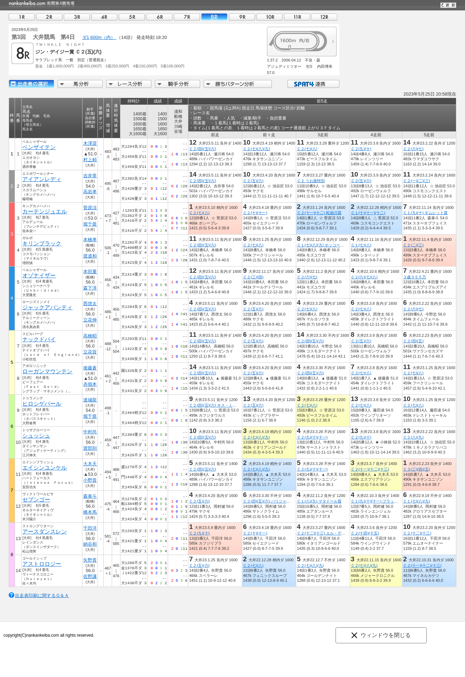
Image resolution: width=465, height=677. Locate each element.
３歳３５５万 (414, 277)
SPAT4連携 (313, 84)
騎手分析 (177, 84)
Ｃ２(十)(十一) (255, 213)
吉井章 (90, 175)
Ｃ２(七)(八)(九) (256, 149)
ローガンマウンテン (47, 371)
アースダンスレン (44, 532)
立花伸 (90, 320)
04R (104, 17)
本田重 (90, 271)
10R (269, 17)
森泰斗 (90, 496)
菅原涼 (90, 207)
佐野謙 (90, 576)
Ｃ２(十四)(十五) (365, 533)
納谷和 (90, 544)
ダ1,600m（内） (99, 37)
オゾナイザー (39, 275)
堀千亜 (90, 224)
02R (49, 17)
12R (324, 17)
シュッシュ (36, 436)
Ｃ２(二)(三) (413, 245)
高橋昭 (90, 335)
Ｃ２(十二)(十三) (417, 533)
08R (214, 17)
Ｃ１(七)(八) (361, 245)
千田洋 (90, 528)
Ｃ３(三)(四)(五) (416, 469)
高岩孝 (90, 191)
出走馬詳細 (31, 84)
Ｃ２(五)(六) (253, 181)
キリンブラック (41, 243)
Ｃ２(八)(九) (413, 437)
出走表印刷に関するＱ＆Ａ (42, 595)
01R (22, 17)
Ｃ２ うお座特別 (311, 181)
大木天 (90, 463)
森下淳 (90, 288)
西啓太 (90, 303)
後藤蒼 (90, 367)
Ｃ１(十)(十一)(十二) (368, 213)
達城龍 (90, 399)
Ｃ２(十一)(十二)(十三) (370, 469)
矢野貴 (90, 560)
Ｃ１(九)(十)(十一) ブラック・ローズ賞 (384, 501)
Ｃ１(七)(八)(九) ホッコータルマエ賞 (328, 245)
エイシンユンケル (44, 468)
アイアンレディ (41, 179)
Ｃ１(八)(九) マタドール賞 (319, 501)
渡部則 (90, 448)
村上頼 (90, 159)
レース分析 (128, 84)
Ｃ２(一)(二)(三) (416, 181)
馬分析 (80, 84)
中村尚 (90, 431)
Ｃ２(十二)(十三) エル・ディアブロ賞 (329, 533)
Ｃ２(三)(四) (253, 277)
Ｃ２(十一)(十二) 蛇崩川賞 (319, 213)
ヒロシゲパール (41, 404)
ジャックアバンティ (47, 307)
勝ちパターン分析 (238, 84)
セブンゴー (36, 500)
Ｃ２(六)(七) (413, 149)
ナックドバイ (39, 339)
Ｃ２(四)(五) (413, 341)
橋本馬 (90, 512)
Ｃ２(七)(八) (307, 149)
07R (187, 17)
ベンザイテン (39, 147)
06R (159, 17)
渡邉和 (90, 256)
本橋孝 (90, 239)
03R (77, 17)
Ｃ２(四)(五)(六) (202, 149)
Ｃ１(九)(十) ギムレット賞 (425, 213)
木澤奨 (90, 143)
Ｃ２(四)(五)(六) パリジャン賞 (268, 501)
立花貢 (90, 351)
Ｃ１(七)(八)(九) (416, 501)
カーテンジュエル (44, 211)
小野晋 (90, 480)
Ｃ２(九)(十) (361, 149)
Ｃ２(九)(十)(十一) (312, 437)
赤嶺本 (90, 384)
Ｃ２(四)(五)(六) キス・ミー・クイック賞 (224, 405)
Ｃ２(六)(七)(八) (364, 277)
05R (132, 17)
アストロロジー (41, 564)
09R (242, 17)
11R (297, 17)
